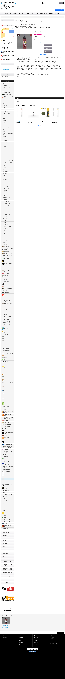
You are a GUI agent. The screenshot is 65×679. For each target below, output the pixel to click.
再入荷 (48, 45)
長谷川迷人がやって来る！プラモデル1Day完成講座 (8, 569)
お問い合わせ (5, 540)
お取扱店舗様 (5, 553)
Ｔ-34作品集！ (5, 582)
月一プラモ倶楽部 (6, 549)
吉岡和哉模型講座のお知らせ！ (8, 573)
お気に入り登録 (48, 51)
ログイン (20, 635)
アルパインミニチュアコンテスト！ (8, 565)
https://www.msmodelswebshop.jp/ (10, 3)
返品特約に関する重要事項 (40, 42)
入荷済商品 (20, 640)
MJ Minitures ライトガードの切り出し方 (8, 579)
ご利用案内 (5, 535)
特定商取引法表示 (6, 532)
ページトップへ (61, 632)
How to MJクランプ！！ (7, 576)
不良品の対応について (7, 561)
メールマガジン (5, 538)
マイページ (5, 640)
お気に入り (5, 543)
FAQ (3, 556)
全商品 (4, 83)
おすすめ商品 (21, 642)
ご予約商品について (37, 637)
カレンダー (36, 644)
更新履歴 (4, 546)
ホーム (4, 635)
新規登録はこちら (6, 69)
